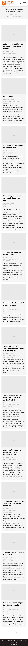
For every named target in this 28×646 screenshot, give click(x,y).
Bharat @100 (8, 97)
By (10, 53)
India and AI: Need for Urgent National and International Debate (13, 46)
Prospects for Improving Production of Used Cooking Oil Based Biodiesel (13, 452)
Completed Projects (8, 51)
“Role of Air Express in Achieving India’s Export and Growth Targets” (13, 348)
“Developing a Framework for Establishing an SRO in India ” (12, 198)
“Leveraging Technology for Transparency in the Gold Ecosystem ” (13, 503)
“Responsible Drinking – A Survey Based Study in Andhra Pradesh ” (12, 397)
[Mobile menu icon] (25, 3)
